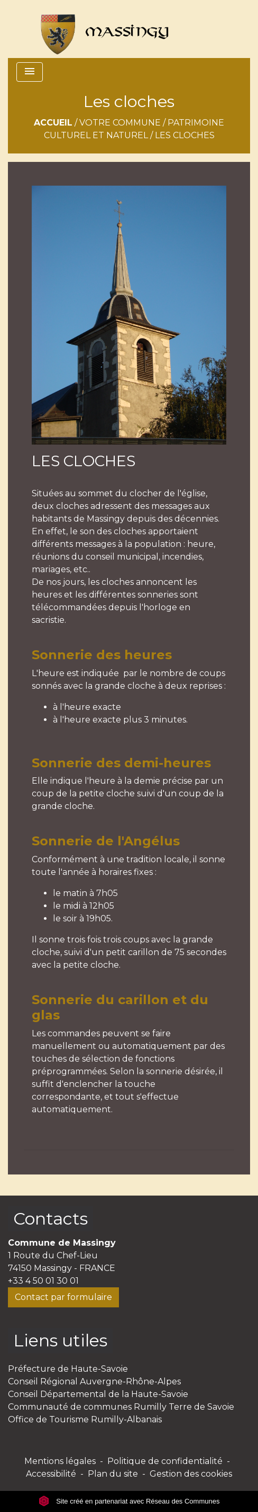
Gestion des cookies (191, 1474)
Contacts (50, 1218)
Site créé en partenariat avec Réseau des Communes (129, 1501)
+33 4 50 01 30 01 (43, 1281)
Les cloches (185, 135)
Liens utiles (60, 1340)
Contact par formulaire (63, 1297)
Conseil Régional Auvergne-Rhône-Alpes (94, 1381)
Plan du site (113, 1474)
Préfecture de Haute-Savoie (68, 1369)
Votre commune (120, 123)
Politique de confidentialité (165, 1461)
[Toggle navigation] (29, 72)
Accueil (53, 123)
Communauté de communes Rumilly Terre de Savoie (121, 1407)
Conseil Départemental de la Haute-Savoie (98, 1394)
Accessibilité (51, 1474)
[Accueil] (99, 29)
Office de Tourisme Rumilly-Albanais (85, 1419)
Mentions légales (60, 1461)
